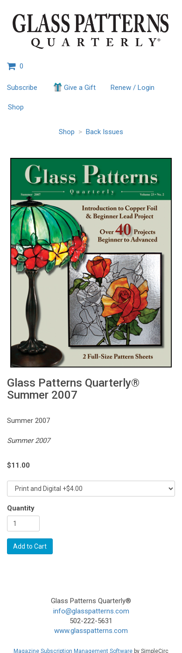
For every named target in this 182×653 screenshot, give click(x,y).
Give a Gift (74, 87)
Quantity (21, 508)
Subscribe (22, 87)
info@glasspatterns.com (91, 611)
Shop (16, 107)
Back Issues (104, 132)
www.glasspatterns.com (91, 630)
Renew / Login (132, 87)
